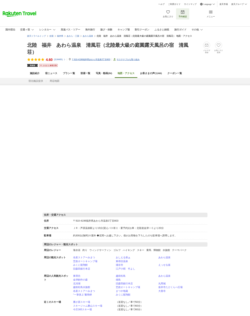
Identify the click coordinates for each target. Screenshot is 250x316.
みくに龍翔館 (80, 264)
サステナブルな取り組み (128, 59)
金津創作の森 (80, 279)
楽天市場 (223, 4)
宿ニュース (51, 73)
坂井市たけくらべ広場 (170, 287)
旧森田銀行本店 (81, 268)
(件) (59, 59)
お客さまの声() (151, 73)
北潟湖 (76, 283)
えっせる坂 (164, 264)
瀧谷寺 (119, 264)
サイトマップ (190, 4)
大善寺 (162, 291)
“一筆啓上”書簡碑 (82, 294)
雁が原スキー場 (81, 302)
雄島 (118, 279)
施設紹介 (35, 73)
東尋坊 (76, 275)
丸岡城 (162, 283)
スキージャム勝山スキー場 (87, 305)
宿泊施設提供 (35, 81)
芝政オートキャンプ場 (85, 261)
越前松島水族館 (81, 287)
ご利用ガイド (174, 4)
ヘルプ (161, 4)
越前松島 (121, 275)
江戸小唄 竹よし (125, 268)
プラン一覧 (69, 73)
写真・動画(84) (104, 73)
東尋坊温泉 (122, 261)
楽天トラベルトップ (36, 36)
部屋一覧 (85, 73)
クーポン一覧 (174, 73)
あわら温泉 (164, 257)
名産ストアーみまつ (84, 257)
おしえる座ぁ (123, 257)
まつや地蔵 (122, 291)
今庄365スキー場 (82, 309)
